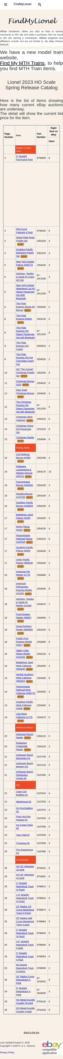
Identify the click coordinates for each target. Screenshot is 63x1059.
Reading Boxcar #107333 (24, 496)
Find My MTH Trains (22, 63)
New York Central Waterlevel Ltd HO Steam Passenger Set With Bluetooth (25, 292)
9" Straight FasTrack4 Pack (24, 158)
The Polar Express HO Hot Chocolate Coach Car (25, 359)
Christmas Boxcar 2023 (25, 383)
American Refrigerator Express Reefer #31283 (24, 588)
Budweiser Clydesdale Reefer (23, 747)
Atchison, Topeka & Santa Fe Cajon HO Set (25, 277)
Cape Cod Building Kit (22, 793)
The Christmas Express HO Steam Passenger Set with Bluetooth (25, 407)
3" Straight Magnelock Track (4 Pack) (25, 933)
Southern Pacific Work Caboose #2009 (24, 705)
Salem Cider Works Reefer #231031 (24, 654)
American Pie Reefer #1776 (23, 575)
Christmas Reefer (25, 439)
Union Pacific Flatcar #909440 (24, 563)
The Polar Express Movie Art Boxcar (25, 307)
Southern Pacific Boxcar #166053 (24, 506)
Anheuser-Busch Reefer (24, 736)
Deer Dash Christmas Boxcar (25, 394)
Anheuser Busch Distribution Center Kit (24, 775)
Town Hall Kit (23, 835)
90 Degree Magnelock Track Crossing (25, 968)
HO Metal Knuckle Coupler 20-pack (25, 1001)
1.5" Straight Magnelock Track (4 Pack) (25, 898)
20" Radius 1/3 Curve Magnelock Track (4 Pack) (25, 909)
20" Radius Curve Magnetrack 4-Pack (25, 979)
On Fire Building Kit (24, 810)
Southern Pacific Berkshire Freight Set (25, 253)
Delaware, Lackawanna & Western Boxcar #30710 (24, 471)
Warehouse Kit (23, 801)
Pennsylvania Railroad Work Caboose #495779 (25, 691)
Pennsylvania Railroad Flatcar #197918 (24, 539)
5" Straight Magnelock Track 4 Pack (25, 956)
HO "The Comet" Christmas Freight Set (25, 373)
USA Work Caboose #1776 (24, 717)
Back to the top (31, 1032)
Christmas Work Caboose (25, 419)
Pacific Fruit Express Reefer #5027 (24, 642)
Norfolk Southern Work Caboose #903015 (24, 678)
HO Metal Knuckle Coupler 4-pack (25, 1010)
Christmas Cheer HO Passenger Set (24, 429)
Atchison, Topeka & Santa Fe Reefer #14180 (25, 604)
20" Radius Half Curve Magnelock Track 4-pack (25, 921)
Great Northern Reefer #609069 (24, 630)
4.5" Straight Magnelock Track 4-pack (25, 944)
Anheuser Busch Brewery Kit (24, 765)
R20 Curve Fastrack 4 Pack (24, 231)
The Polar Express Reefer (24, 319)
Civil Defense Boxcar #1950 (23, 458)
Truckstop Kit (23, 843)
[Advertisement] (31, 194)
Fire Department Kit (24, 851)
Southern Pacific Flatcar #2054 (24, 551)
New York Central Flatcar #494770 (25, 265)
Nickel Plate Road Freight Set (25, 241)
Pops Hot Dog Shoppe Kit (23, 818)
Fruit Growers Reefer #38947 (24, 618)
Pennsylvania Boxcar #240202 (24, 485)
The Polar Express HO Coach (22, 346)
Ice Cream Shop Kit (24, 827)
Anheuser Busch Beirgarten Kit (24, 757)
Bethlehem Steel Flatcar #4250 (24, 518)
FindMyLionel (22, 4)
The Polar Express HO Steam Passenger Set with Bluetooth (25, 332)
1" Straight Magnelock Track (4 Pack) (25, 886)
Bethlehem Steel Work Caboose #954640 (24, 666)
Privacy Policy (7, 1052)
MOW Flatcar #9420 (23, 528)
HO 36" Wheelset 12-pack (25, 876)
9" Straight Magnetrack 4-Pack (23, 991)
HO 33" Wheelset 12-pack (25, 868)
